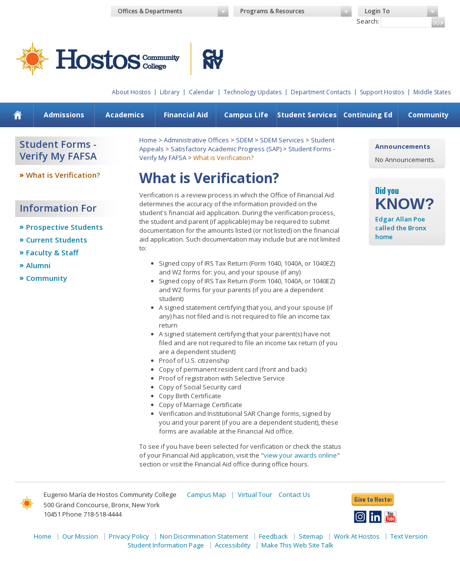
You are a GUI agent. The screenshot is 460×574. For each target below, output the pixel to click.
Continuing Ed (367, 114)
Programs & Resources (296, 11)
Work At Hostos (357, 536)
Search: (368, 21)
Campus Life (246, 114)
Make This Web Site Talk (297, 545)
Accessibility (233, 545)
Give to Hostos (372, 499)
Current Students (56, 239)
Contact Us (294, 494)
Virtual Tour (255, 494)
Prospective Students (64, 226)
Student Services (307, 114)
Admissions (64, 114)
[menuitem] (17, 115)
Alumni (38, 265)
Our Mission (80, 536)
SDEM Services (282, 140)
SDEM (244, 140)
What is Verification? (63, 174)
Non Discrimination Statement (204, 536)
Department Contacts (321, 92)
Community (428, 114)
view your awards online (300, 455)
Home (148, 140)
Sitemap (311, 536)
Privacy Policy (129, 536)
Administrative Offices (196, 140)
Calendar (201, 92)
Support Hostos (382, 92)
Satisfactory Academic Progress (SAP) (226, 148)
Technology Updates (252, 92)
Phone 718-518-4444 (92, 514)
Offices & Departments (173, 11)
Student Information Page (166, 545)
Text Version (409, 536)
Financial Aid (186, 114)
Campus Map (206, 494)
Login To (401, 11)
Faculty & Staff (52, 252)
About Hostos (131, 92)
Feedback (273, 536)
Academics (124, 114)
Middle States (432, 92)
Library (169, 92)
